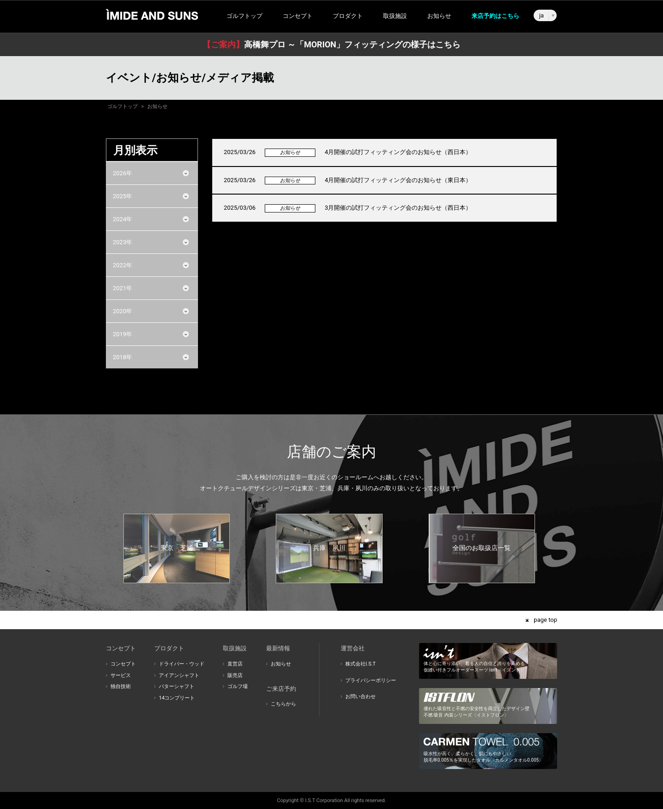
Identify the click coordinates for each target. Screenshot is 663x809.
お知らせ (439, 15)
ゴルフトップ (244, 15)
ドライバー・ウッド (181, 664)
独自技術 (120, 686)
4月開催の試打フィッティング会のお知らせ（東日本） (398, 180)
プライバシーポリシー (370, 680)
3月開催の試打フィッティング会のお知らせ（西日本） (398, 207)
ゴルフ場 (237, 686)
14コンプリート (177, 698)
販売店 (235, 675)
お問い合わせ (360, 697)
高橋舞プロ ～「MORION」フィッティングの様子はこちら (332, 44)
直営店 (235, 664)
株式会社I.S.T (360, 664)
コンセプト (123, 664)
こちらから (283, 704)
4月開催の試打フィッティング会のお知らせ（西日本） (398, 152)
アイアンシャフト (179, 675)
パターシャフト (176, 686)
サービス (120, 675)
